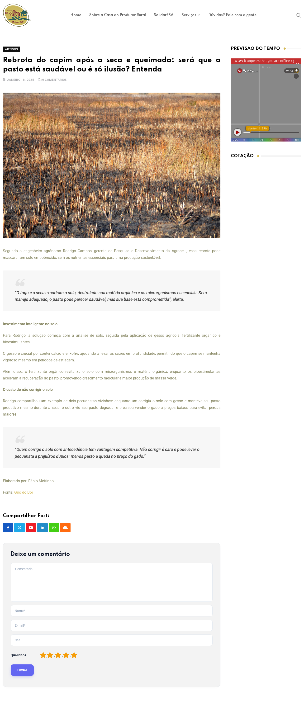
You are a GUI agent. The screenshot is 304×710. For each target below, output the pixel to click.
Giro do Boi (23, 496)
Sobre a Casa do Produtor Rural (117, 15)
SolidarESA (164, 15)
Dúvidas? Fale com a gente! (233, 15)
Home (75, 15)
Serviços (189, 15)
